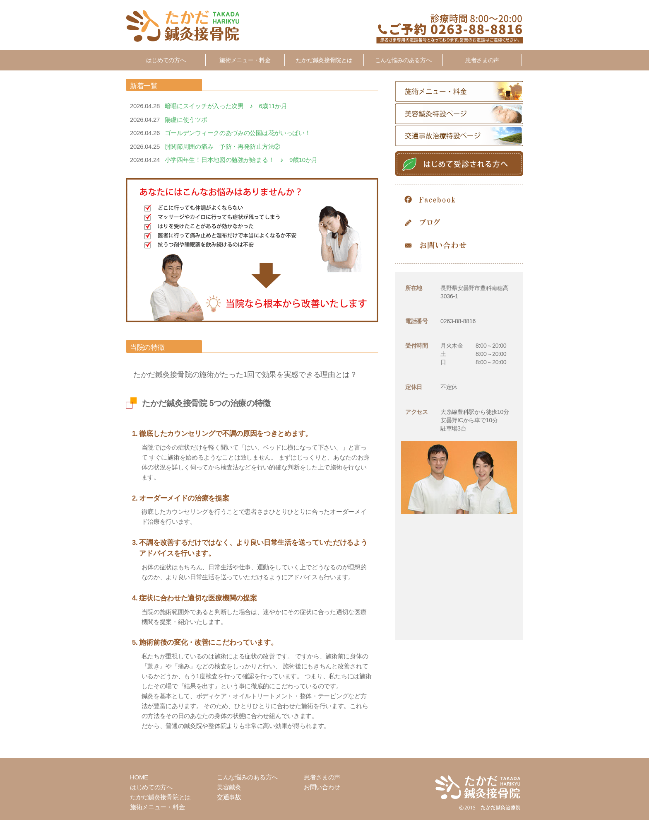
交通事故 (229, 797)
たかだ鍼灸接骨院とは (324, 60)
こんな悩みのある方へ (403, 60)
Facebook (459, 200)
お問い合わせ (459, 245)
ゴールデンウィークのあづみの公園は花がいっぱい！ (238, 132)
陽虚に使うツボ (186, 119)
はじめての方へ (166, 60)
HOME (139, 777)
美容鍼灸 (229, 787)
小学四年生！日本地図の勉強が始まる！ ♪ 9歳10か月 (241, 159)
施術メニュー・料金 (244, 60)
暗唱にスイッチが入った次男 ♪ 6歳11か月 (226, 105)
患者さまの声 (482, 60)
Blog (459, 222)
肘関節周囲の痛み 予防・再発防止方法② (222, 146)
